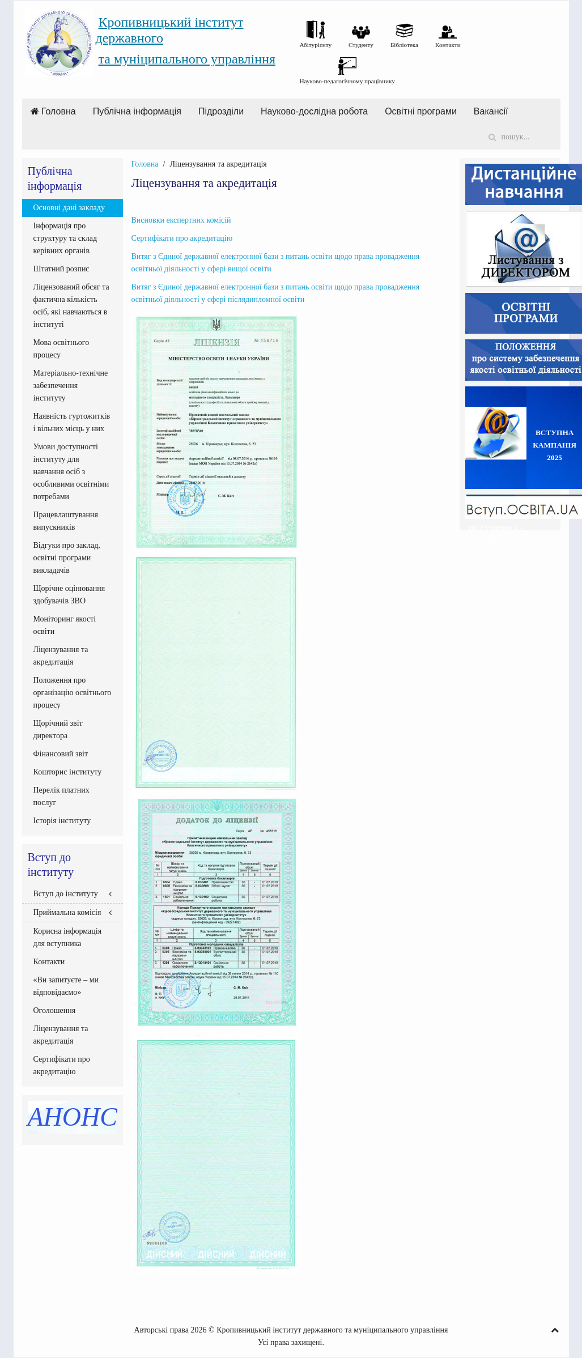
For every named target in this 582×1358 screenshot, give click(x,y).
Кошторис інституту (67, 772)
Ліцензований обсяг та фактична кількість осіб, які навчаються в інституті (71, 306)
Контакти (49, 961)
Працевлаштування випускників (65, 520)
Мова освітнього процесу (61, 348)
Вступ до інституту (65, 893)
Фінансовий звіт (60, 754)
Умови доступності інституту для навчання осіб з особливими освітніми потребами (71, 471)
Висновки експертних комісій (181, 220)
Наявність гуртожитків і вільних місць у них (72, 422)
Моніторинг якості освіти (64, 625)
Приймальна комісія (67, 912)
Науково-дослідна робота (314, 111)
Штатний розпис (61, 269)
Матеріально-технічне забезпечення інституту (70, 385)
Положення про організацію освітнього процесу (72, 692)
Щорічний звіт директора (58, 729)
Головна (53, 111)
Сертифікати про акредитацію (183, 238)
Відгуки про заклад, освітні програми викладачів (66, 557)
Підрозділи (221, 111)
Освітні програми (421, 111)
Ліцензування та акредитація (60, 655)
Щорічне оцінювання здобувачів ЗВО (69, 594)
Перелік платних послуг (61, 796)
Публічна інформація (137, 111)
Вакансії (491, 111)
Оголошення (54, 1010)
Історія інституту (62, 820)
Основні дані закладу (69, 207)
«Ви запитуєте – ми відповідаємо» (66, 986)
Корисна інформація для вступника (67, 937)
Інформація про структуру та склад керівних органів (65, 238)
